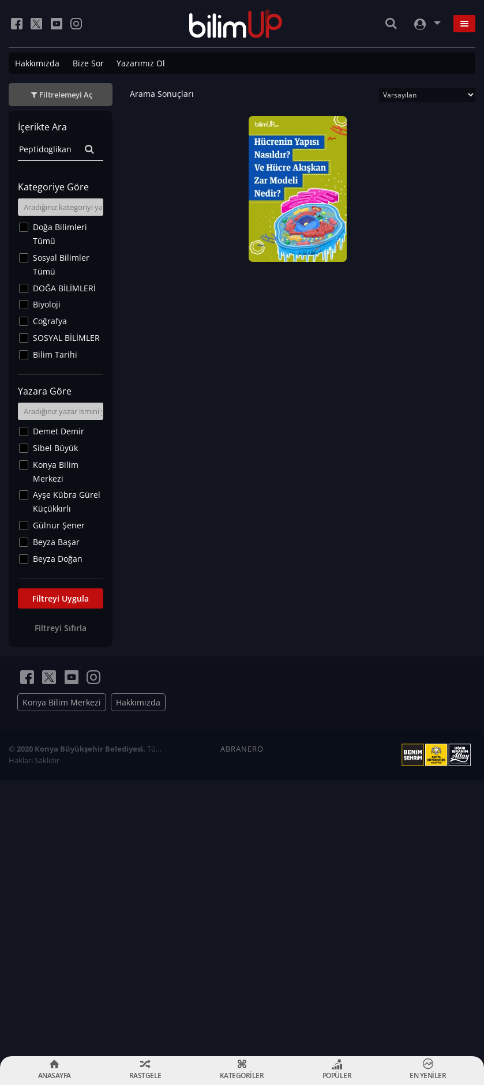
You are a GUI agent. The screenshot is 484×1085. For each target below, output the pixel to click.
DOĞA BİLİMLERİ (64, 288)
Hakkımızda (37, 63)
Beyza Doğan (57, 558)
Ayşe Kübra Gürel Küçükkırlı (66, 501)
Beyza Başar (56, 541)
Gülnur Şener (59, 525)
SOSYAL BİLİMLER (66, 337)
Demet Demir (58, 431)
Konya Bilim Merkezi (55, 471)
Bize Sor (88, 63)
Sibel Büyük (55, 447)
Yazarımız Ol (141, 63)
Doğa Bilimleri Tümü (60, 233)
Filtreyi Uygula (60, 598)
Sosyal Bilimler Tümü (61, 264)
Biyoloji (47, 304)
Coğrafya (50, 321)
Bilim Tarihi (55, 354)
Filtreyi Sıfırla (61, 627)
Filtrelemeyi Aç (65, 94)
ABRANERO (242, 749)
